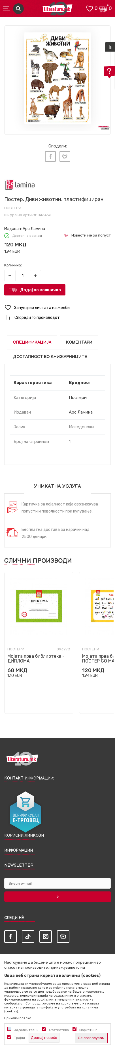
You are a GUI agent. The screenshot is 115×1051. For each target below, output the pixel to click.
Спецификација (32, 342)
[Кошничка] (103, 8)
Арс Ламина (34, 228)
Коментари (79, 342)
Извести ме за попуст (91, 235)
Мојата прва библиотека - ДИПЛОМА (36, 658)
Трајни (19, 1037)
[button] (57, 308)
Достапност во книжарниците (50, 356)
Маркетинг (88, 1030)
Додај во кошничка (40, 289)
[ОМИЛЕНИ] (89, 8)
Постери (12, 208)
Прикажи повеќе (17, 1018)
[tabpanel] (57, 78)
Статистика (59, 1030)
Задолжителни (26, 1030)
